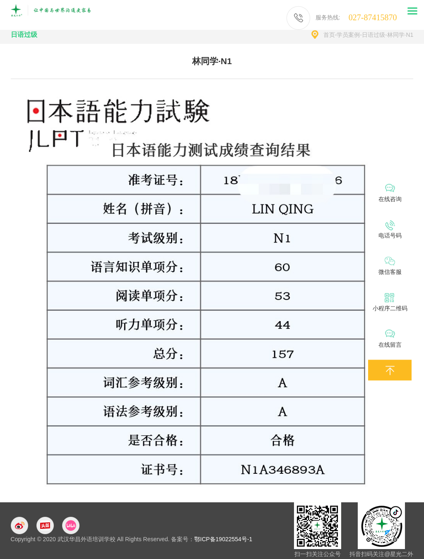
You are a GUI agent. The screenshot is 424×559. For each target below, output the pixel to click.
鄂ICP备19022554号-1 (223, 539)
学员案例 (348, 34)
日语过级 (373, 34)
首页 (329, 34)
